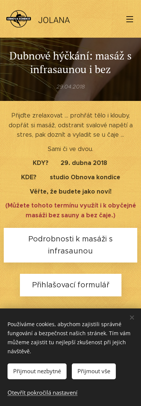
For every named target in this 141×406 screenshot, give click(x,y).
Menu (129, 19)
